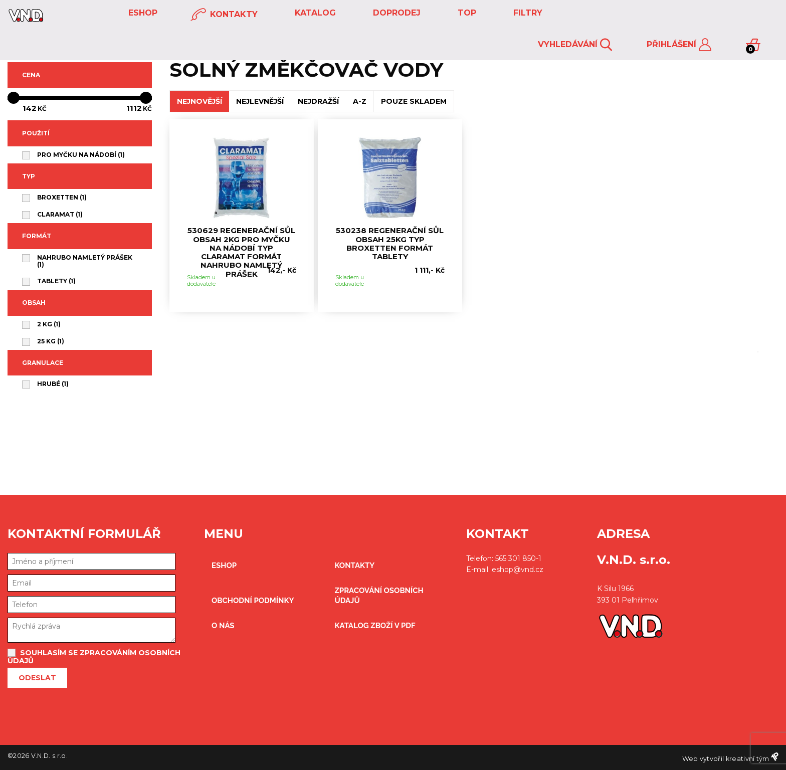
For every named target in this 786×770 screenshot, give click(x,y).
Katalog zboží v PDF (374, 625)
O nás (223, 625)
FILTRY (526, 13)
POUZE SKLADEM (414, 101)
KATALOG (314, 13)
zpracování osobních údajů (378, 595)
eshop (141, 13)
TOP (465, 13)
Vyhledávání (575, 45)
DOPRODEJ (395, 13)
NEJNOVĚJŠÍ (199, 101)
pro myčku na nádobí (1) (81, 154)
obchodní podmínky (253, 600)
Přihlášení (679, 45)
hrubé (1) (53, 384)
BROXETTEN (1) (62, 197)
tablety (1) (56, 281)
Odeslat (37, 677)
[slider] (80, 98)
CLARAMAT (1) (60, 214)
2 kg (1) (49, 324)
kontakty (224, 15)
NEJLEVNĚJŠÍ (260, 101)
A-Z (359, 101)
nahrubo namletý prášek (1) (84, 261)
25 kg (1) (50, 341)
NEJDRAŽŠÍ (318, 101)
